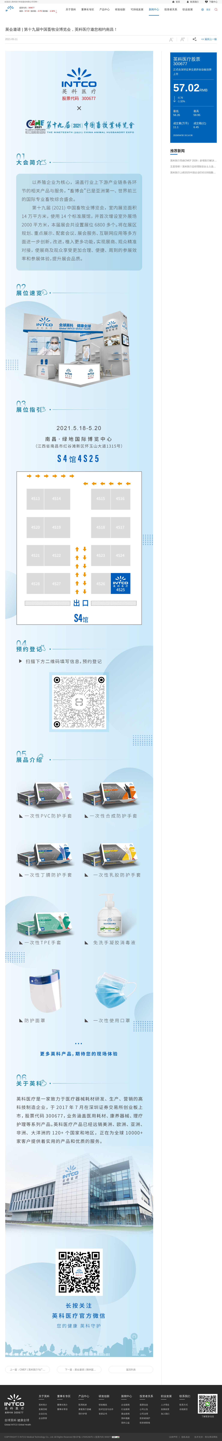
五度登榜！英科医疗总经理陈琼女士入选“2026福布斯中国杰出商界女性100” (191, 173)
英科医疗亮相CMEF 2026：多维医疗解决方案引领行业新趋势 (193, 167)
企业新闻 (125, 1405)
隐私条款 (186, 1437)
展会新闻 (125, 1414)
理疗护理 (82, 1414)
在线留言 (183, 1409)
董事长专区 (87, 9)
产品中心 (104, 9)
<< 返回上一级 (209, 39)
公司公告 (144, 1409)
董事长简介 (62, 1405)
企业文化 (43, 1414)
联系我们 (194, 2)
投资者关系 (170, 9)
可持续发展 (137, 9)
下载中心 (213, 2)
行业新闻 (125, 1409)
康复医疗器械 (84, 1409)
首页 (178, 2)
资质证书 (103, 1414)
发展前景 (165, 1409)
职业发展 (188, 9)
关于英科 (71, 9)
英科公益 (125, 1423)
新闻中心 (154, 9)
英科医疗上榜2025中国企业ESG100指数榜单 (193, 179)
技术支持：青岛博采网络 (206, 1437)
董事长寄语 (62, 1409)
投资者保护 (145, 1418)
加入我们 (165, 1414)
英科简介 (43, 1405)
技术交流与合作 (106, 1409)
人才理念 (165, 1405)
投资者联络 (145, 1423)
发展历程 (43, 1409)
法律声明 (173, 1437)
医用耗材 (82, 1405)
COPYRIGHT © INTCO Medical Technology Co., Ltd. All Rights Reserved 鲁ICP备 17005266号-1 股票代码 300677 (57, 1437)
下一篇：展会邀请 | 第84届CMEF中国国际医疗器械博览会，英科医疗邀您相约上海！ (79, 1370)
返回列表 (131, 1369)
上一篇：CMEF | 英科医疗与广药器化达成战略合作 (27, 1370)
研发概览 (103, 1405)
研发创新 (120, 9)
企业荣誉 (43, 1418)
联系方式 (183, 1405)
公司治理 (144, 1414)
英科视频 (125, 1418)
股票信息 (144, 1405)
